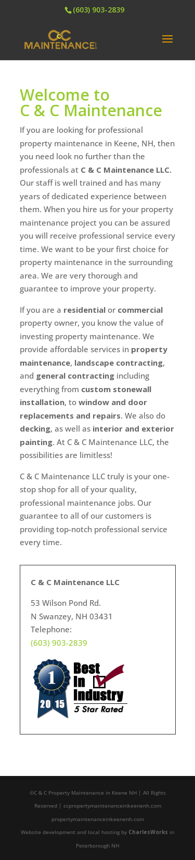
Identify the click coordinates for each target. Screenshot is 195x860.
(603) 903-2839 (98, 10)
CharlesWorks (148, 832)
